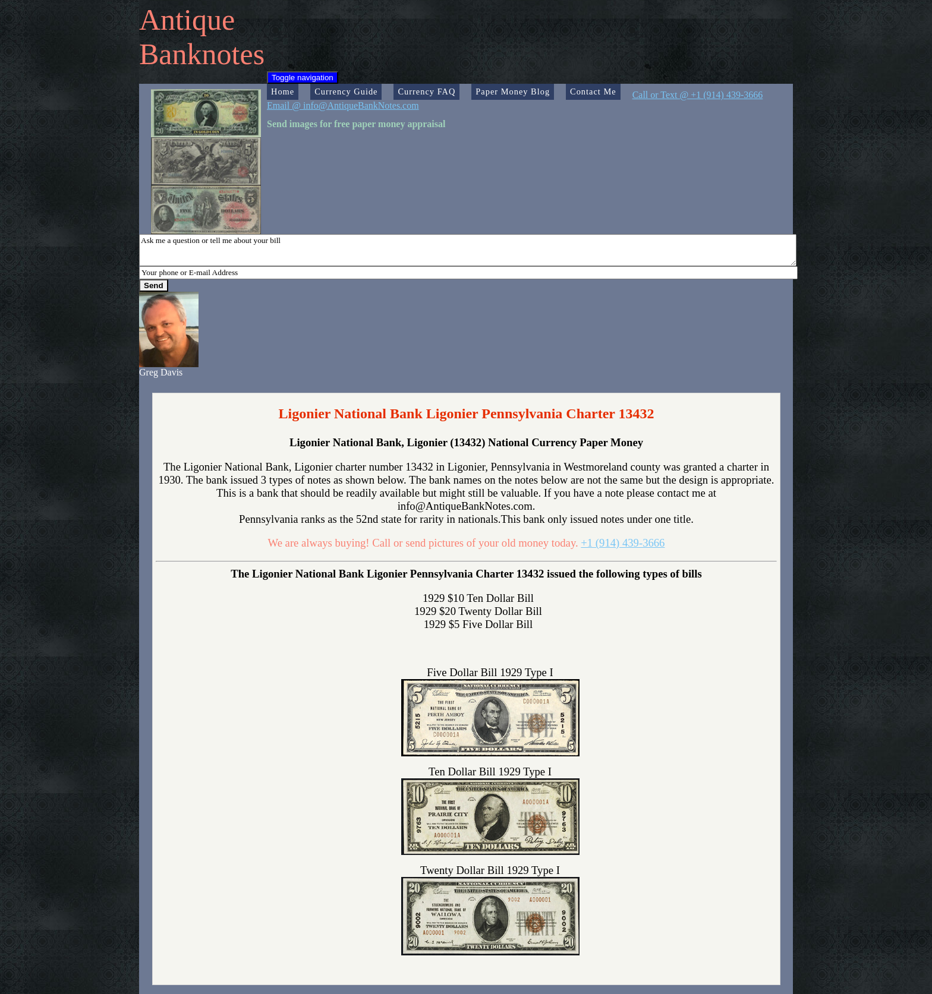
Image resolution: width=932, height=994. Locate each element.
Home (282, 91)
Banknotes (202, 54)
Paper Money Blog (513, 91)
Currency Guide (345, 91)
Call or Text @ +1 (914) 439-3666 (697, 95)
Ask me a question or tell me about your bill (467, 250)
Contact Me (593, 91)
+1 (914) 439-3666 (623, 543)
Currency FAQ (426, 91)
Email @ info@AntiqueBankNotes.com (343, 105)
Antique (187, 19)
